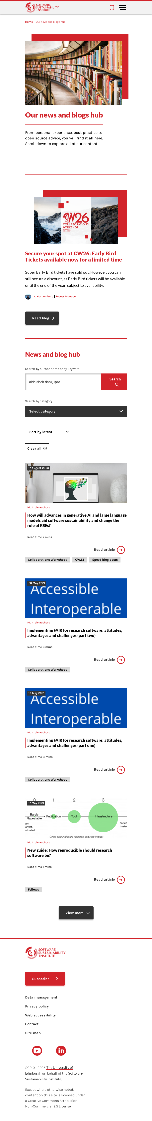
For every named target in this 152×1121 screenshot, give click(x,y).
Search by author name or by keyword (52, 369)
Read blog (40, 318)
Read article (109, 550)
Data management (41, 997)
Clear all (37, 448)
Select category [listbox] (76, 411)
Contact (31, 1024)
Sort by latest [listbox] (49, 432)
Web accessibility (40, 1015)
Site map (33, 1033)
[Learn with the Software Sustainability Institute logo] (42, 7)
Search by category (38, 401)
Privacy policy (37, 1006)
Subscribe (40, 979)
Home (29, 22)
